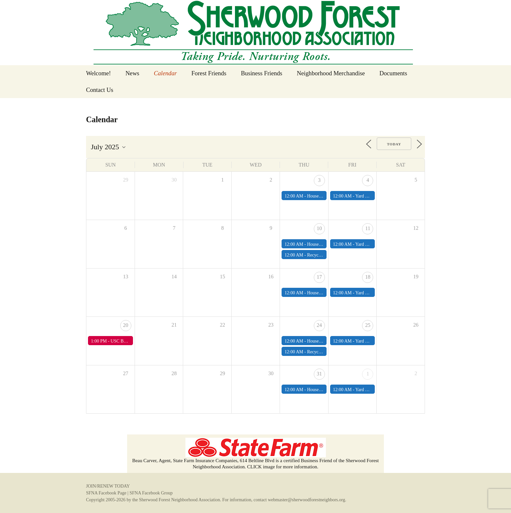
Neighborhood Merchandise (331, 73)
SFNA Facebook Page (106, 493)
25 (367, 325)
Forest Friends (208, 73)
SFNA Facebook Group (150, 493)
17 (319, 277)
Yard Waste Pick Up (373, 196)
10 (319, 228)
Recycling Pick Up (324, 255)
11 (367, 228)
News (132, 73)
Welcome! (98, 73)
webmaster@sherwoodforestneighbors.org (306, 499)
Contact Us (99, 89)
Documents (393, 73)
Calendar (165, 73)
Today (394, 144)
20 (125, 325)
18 (367, 277)
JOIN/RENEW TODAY (108, 486)
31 (319, 373)
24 (319, 325)
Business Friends (261, 73)
